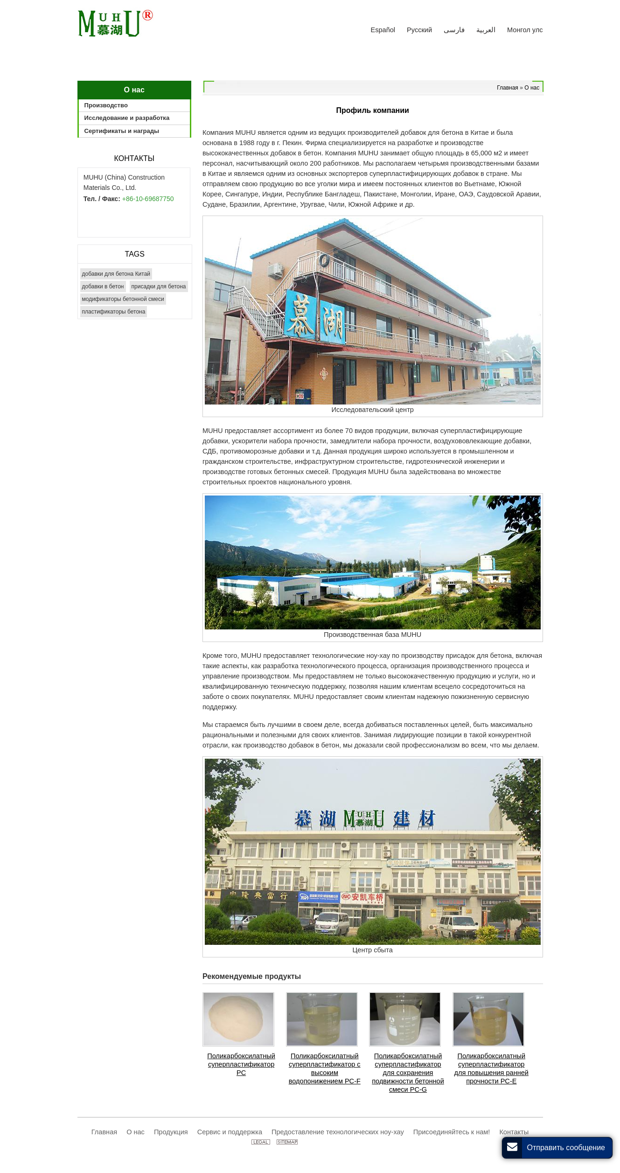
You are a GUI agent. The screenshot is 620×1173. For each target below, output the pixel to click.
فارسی (454, 30)
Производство (106, 105)
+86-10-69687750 (148, 198)
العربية (485, 30)
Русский (419, 30)
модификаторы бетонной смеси (123, 299)
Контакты (134, 158)
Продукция (171, 1132)
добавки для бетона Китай (116, 274)
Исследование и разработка (127, 117)
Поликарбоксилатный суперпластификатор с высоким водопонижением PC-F (325, 1068)
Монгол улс (525, 30)
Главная (508, 87)
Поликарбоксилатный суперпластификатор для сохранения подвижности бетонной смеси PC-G (408, 1072)
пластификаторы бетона (114, 311)
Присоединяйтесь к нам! (451, 1132)
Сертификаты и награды (122, 130)
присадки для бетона (159, 286)
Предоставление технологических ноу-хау (338, 1132)
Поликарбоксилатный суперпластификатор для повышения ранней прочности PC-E (491, 1068)
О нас (531, 87)
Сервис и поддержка (229, 1132)
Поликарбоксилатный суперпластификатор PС (241, 1064)
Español (383, 30)
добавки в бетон (103, 286)
